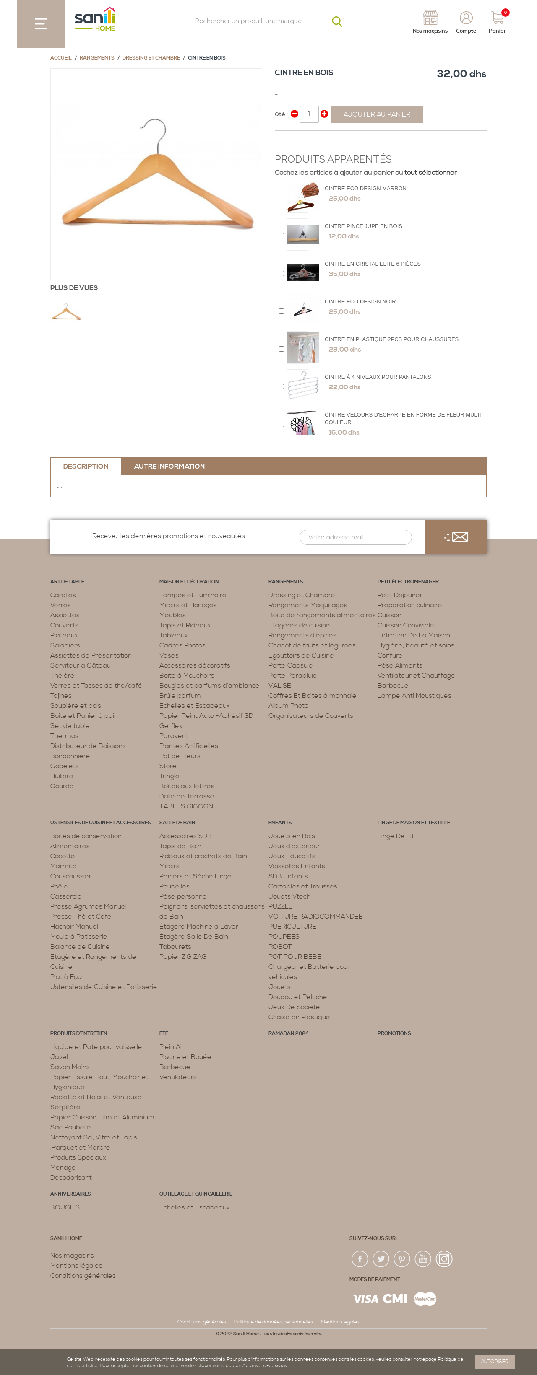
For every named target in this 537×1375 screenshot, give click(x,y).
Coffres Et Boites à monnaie (312, 695)
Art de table (67, 582)
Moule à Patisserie (78, 936)
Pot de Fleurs (180, 756)
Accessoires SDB (185, 836)
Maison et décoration (189, 582)
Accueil (61, 58)
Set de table (70, 726)
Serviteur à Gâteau (80, 665)
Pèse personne (183, 896)
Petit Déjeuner (400, 595)
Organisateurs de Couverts (310, 716)
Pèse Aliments (400, 665)
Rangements (97, 58)
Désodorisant (71, 1177)
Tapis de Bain (180, 846)
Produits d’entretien (78, 1034)
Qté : (281, 114)
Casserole (66, 896)
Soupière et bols (75, 706)
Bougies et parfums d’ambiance (209, 685)
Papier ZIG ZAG (183, 957)
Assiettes (65, 615)
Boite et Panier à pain (84, 716)
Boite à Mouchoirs (186, 675)
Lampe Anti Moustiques (414, 695)
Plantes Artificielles (188, 746)
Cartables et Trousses (302, 886)
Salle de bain (177, 823)
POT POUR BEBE (294, 957)
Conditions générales (83, 1275)
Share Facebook (283, 140)
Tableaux (173, 635)
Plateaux (64, 635)
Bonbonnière (70, 756)
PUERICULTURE (292, 926)
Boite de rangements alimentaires (322, 615)
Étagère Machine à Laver (198, 926)
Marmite (63, 866)
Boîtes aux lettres (186, 786)
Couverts (64, 625)
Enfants (280, 823)
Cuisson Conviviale (406, 625)
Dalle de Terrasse (186, 796)
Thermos (64, 736)
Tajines (61, 695)
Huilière (61, 776)
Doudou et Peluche (297, 997)
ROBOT (280, 947)
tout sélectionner (430, 172)
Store (168, 766)
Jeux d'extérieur (294, 846)
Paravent (173, 736)
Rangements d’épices (302, 635)
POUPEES (284, 936)
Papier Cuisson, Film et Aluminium (102, 1117)
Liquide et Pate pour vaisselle (96, 1047)
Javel (59, 1057)
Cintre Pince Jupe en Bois (363, 226)
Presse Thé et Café (81, 916)
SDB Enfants (288, 876)
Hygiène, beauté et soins (416, 645)
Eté (163, 1034)
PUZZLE (280, 906)
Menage (63, 1167)
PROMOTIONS (394, 1034)
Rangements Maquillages (307, 605)
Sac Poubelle (70, 1127)
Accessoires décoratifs (194, 665)
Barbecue (393, 685)
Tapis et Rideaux (185, 625)
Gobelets (64, 766)
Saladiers (65, 645)
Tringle (169, 776)
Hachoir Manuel (74, 926)
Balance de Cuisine (80, 947)
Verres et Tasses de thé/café (96, 685)
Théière (62, 675)
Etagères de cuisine (299, 625)
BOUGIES (65, 1207)
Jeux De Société (294, 1007)
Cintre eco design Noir (360, 301)
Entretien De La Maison (414, 635)
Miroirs (169, 866)
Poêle (59, 886)
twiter (381, 1259)
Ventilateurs (178, 1077)
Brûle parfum (180, 695)
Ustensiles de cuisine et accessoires (100, 823)
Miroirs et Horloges (188, 605)
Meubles (172, 615)
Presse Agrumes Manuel (88, 906)
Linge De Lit (396, 836)
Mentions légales (76, 1265)
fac (360, 1259)
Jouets (279, 987)
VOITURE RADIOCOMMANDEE (315, 916)
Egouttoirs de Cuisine (301, 655)
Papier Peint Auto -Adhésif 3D (206, 716)
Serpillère (65, 1107)
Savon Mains (70, 1067)
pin (402, 1259)
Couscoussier (70, 876)
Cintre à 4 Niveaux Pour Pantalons (378, 377)
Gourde (62, 786)
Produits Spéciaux (78, 1157)
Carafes (63, 595)
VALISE (279, 685)
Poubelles (174, 886)
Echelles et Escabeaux (194, 706)
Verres (60, 605)
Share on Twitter (300, 140)
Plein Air (171, 1047)
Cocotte (62, 856)
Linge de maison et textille (414, 823)
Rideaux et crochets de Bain (203, 856)
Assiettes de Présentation (91, 655)
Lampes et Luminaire (193, 595)
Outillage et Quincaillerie (195, 1194)
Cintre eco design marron (366, 188)
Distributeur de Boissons (88, 746)
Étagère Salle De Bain (193, 936)
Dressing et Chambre (151, 58)
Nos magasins (72, 1255)
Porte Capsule (290, 665)
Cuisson (389, 615)
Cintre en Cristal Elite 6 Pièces (373, 264)
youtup (423, 1259)
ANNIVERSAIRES (70, 1194)
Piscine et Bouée (185, 1057)
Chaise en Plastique (299, 1017)
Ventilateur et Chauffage (416, 675)
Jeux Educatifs (291, 856)
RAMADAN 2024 (288, 1034)
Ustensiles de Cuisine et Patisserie (103, 987)
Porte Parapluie (292, 675)
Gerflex (170, 726)
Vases (169, 655)
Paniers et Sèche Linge (195, 876)
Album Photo (288, 706)
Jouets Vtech (289, 896)
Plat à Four (67, 977)
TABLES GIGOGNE (188, 806)
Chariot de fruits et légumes (312, 645)
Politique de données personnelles (273, 1322)
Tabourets (175, 947)
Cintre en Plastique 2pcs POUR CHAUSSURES (392, 339)
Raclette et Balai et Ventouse (96, 1097)
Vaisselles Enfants (296, 866)
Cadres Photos (182, 645)
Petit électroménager (408, 582)
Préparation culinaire (410, 605)
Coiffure (390, 655)
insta (444, 1259)
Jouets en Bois (291, 836)
